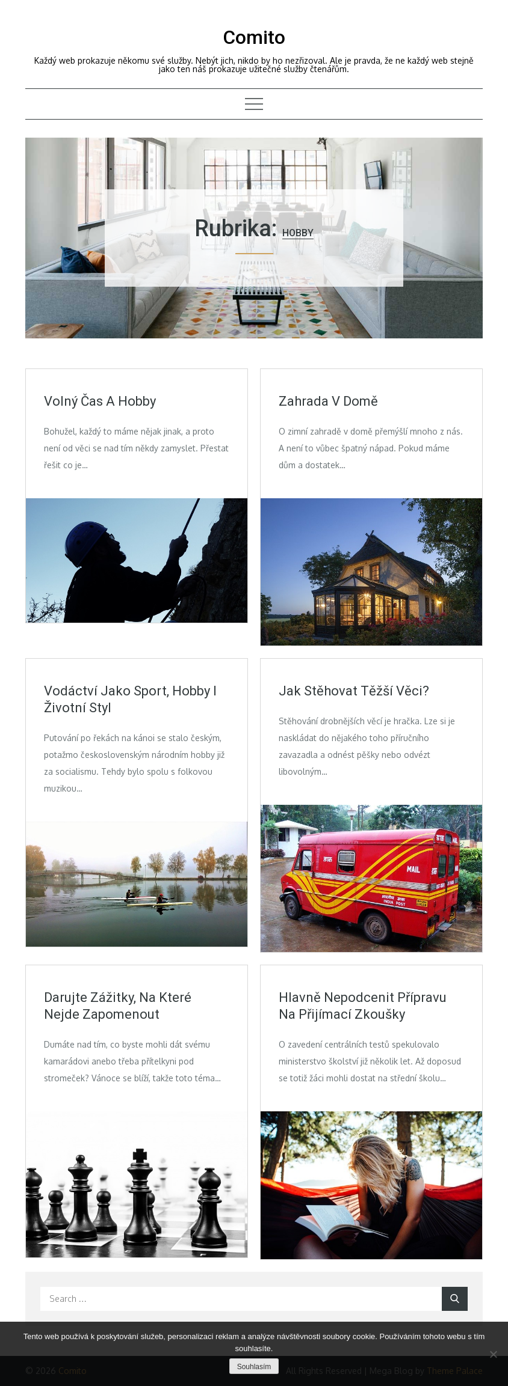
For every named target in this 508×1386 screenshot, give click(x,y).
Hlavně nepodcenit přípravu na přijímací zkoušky (363, 1006)
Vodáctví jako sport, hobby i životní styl (130, 699)
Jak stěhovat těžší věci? (354, 690)
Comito (254, 37)
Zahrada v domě (328, 401)
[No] (493, 1354)
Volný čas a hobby (100, 401)
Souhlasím (254, 1367)
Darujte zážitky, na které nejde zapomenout (117, 1006)
